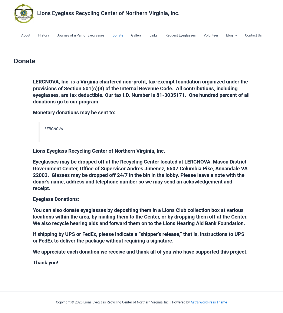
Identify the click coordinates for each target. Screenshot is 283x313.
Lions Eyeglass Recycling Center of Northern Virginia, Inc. (108, 13)
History (47, 35)
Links (153, 35)
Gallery (137, 35)
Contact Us (248, 35)
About (31, 35)
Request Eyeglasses (179, 35)
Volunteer (208, 35)
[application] (231, 35)
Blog (227, 35)
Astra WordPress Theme (208, 302)
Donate (119, 35)
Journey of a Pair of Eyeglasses (83, 35)
